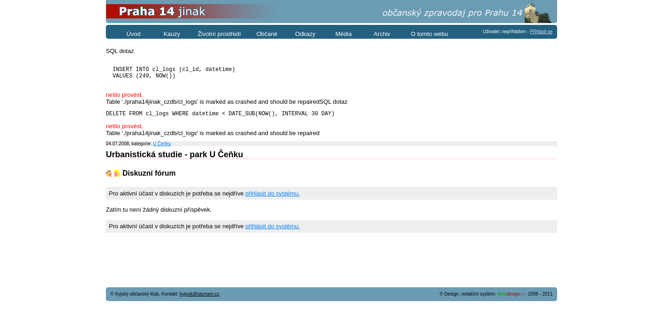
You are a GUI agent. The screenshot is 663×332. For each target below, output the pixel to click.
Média (344, 33)
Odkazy (305, 33)
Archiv (381, 33)
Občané (267, 33)
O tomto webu (429, 33)
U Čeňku (162, 150)
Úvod (133, 33)
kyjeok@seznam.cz (199, 293)
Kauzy (171, 33)
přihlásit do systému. (272, 200)
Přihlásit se (541, 31)
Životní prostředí (219, 33)
